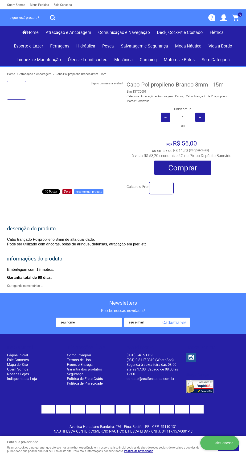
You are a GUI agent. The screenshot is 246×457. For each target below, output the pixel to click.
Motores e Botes (179, 59)
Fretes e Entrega (80, 364)
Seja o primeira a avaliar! (107, 83)
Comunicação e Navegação (124, 32)
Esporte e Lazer (28, 46)
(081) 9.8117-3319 (150, 359)
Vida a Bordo (220, 46)
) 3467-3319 (139, 355)
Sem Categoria (216, 59)
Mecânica (123, 59)
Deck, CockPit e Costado (180, 32)
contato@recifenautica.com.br (150, 378)
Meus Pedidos (39, 5)
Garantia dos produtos (84, 369)
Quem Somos (16, 5)
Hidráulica (85, 46)
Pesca (108, 46)
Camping (148, 59)
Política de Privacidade (85, 383)
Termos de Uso (79, 359)
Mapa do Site (17, 364)
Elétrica (217, 32)
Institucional (20, 347)
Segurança (75, 373)
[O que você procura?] (52, 17)
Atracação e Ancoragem (68, 32)
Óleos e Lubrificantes (87, 59)
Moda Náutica (188, 46)
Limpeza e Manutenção (38, 59)
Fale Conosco (63, 5)
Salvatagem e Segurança (144, 46)
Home (33, 32)
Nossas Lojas (18, 373)
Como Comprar (79, 355)
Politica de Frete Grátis (85, 378)
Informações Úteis (86, 347)
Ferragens (59, 46)
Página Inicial (17, 355)
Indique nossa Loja (22, 378)
